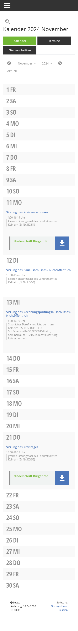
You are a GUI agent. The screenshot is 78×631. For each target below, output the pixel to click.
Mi (13, 146)
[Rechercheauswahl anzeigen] (6, 22)
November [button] (27, 63)
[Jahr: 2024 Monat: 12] (60, 63)
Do (13, 157)
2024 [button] (47, 63)
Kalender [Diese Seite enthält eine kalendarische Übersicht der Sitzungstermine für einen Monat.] (20, 41)
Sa (13, 101)
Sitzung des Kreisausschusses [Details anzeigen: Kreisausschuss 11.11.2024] (27, 212)
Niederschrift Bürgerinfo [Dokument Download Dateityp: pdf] (31, 241)
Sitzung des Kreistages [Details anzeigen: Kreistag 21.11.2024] (22, 447)
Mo (14, 123)
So (13, 112)
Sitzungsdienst (59, 608)
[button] (62, 243)
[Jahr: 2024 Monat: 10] (9, 63)
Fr (13, 89)
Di (13, 134)
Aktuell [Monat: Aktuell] (12, 71)
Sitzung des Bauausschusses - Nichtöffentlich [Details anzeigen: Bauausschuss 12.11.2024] (38, 270)
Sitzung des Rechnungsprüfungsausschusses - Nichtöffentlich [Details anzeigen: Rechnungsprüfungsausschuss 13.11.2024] (39, 313)
